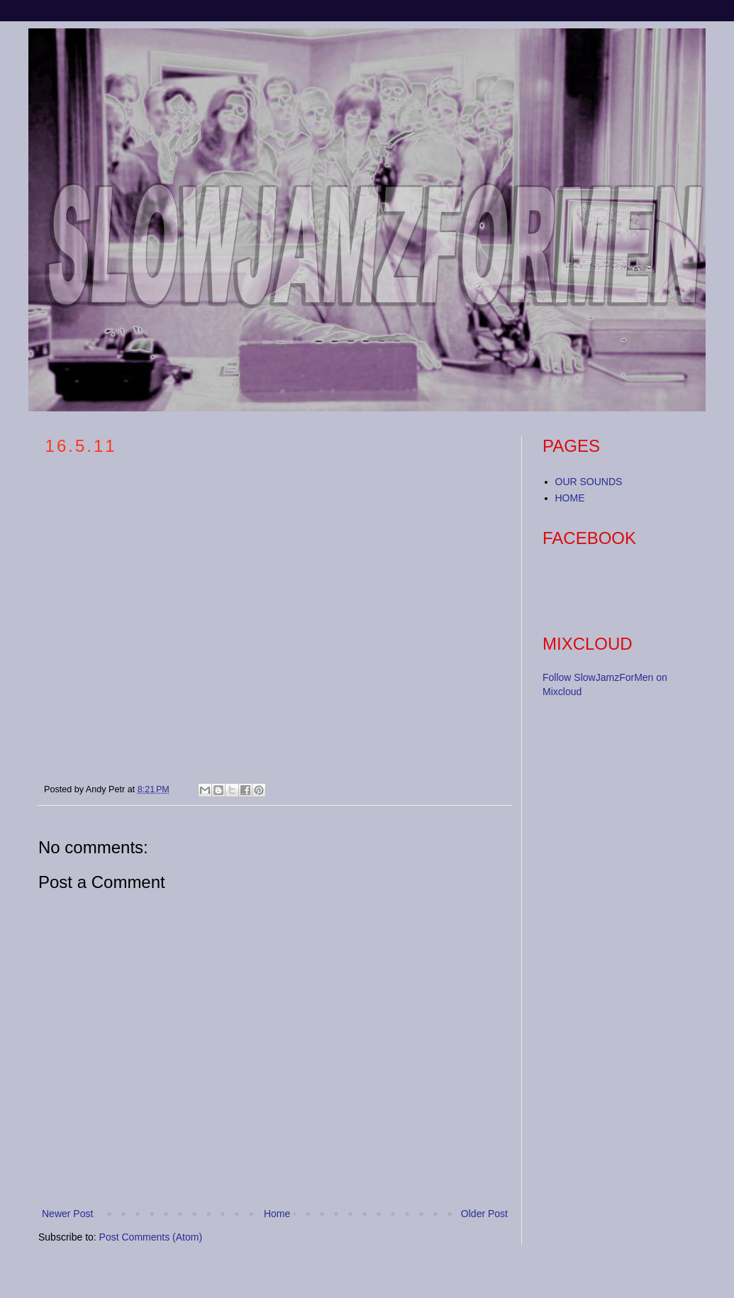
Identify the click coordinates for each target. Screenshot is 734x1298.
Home (277, 1213)
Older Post (484, 1213)
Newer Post (67, 1213)
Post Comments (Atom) (150, 1237)
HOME (570, 498)
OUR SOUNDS (589, 481)
